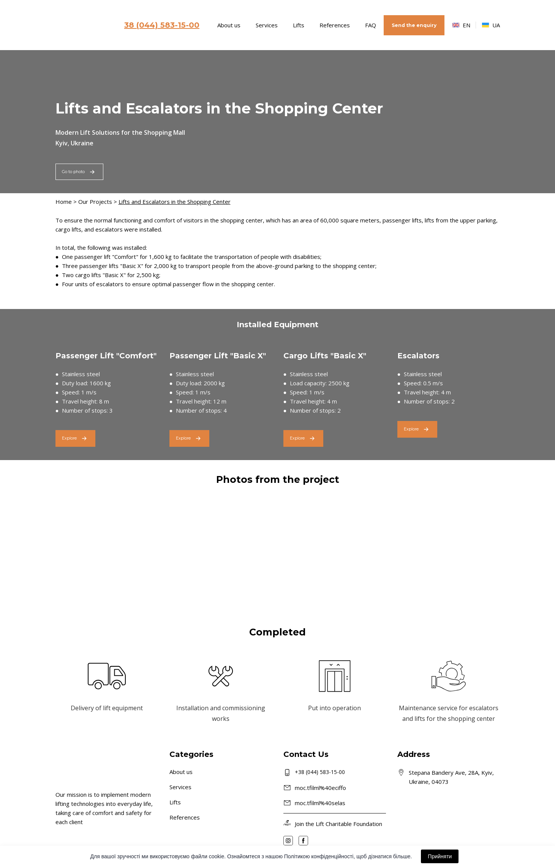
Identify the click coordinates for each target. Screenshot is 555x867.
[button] (414, 25)
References (334, 25)
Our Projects (95, 201)
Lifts (298, 25)
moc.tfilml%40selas (320, 803)
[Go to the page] (82, 25)
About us (228, 25)
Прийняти (440, 856)
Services (267, 25)
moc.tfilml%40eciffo (320, 787)
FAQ (370, 25)
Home (63, 201)
